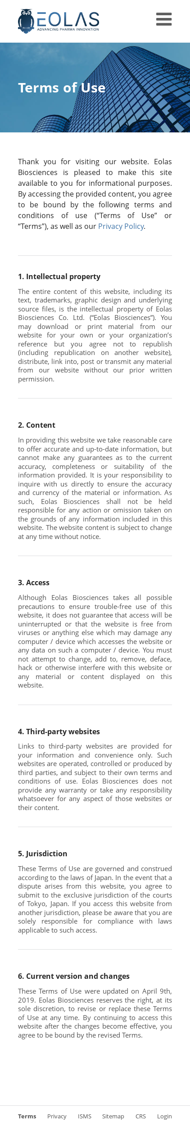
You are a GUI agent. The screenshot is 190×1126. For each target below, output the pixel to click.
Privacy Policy (121, 226)
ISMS (84, 1116)
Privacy (57, 1116)
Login (164, 1116)
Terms (27, 1116)
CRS (141, 1116)
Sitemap (113, 1116)
